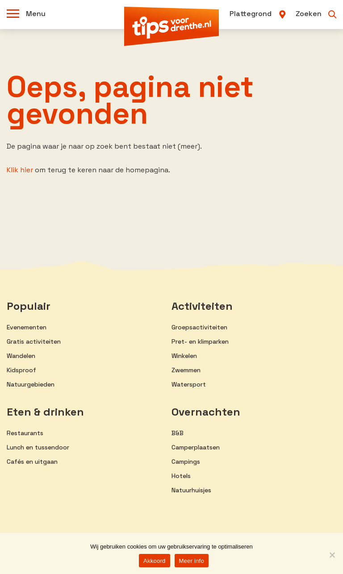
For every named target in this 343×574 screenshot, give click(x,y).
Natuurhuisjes (191, 490)
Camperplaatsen (196, 447)
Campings (186, 462)
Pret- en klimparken (200, 341)
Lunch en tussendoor (38, 447)
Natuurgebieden (30, 384)
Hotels (181, 476)
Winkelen (184, 356)
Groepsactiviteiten (199, 327)
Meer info (191, 560)
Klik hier (20, 170)
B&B (178, 433)
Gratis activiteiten (34, 341)
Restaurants (25, 433)
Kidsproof (21, 370)
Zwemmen (186, 370)
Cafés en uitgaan (32, 462)
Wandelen (21, 356)
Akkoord (154, 560)
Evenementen (26, 327)
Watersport (189, 384)
